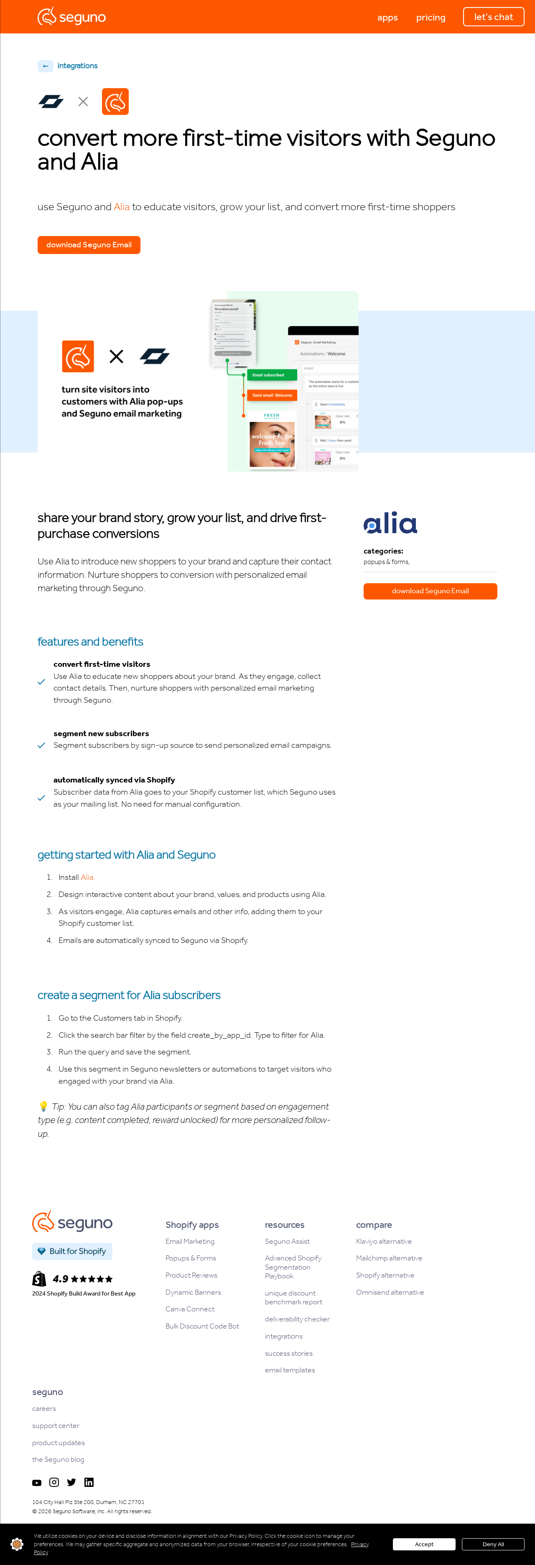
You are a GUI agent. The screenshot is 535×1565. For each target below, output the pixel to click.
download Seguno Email (89, 244)
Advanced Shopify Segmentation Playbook (293, 1267)
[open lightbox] (198, 381)
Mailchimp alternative (389, 1258)
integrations (284, 1336)
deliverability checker (297, 1319)
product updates (58, 1442)
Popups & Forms (191, 1258)
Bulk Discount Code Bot (202, 1326)
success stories (289, 1353)
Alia (122, 206)
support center (55, 1425)
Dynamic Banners (193, 1292)
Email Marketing (190, 1241)
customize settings (16, 1544)
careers (44, 1408)
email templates (290, 1370)
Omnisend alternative (390, 1292)
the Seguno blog (58, 1459)
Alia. (88, 877)
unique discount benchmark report (293, 1298)
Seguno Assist (287, 1241)
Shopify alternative (385, 1275)
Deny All (493, 1544)
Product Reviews (191, 1275)
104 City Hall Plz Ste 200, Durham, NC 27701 (88, 1502)
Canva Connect (190, 1309)
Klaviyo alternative (384, 1241)
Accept (424, 1544)
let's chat (493, 17)
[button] (387, 16)
